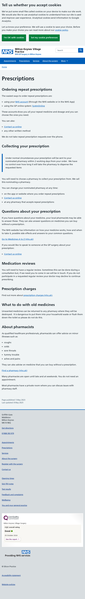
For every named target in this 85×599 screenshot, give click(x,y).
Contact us (6, 469)
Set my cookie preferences (44, 37)
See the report (11, 539)
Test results (6, 489)
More (64, 61)
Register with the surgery (12, 464)
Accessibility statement (11, 575)
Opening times (8, 478)
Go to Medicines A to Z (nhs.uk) (17, 239)
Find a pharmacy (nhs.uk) (14, 370)
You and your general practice (14, 505)
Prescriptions (24, 61)
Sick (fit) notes (7, 484)
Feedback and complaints (12, 494)
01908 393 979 (8, 433)
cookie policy (61, 30)
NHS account (21, 102)
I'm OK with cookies (14, 37)
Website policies (8, 584)
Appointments (10, 61)
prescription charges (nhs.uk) (37, 295)
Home (4, 67)
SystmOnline (38, 106)
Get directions (7, 428)
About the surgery (50, 61)
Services (36, 61)
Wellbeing (6, 500)
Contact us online (13, 126)
